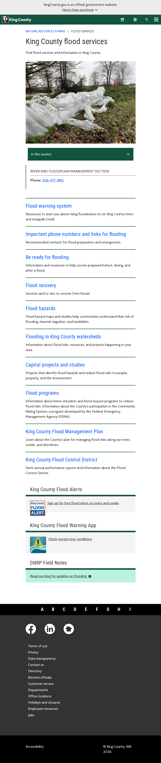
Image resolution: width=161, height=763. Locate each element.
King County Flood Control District (61, 460)
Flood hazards (40, 308)
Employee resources (43, 709)
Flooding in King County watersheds (63, 337)
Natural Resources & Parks (46, 31)
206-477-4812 (53, 180)
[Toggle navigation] (156, 19)
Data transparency (42, 658)
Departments (38, 690)
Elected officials (40, 677)
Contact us (36, 665)
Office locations (40, 696)
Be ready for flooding (47, 257)
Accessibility (35, 746)
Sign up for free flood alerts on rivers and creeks (83, 503)
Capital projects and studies (55, 365)
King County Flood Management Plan (64, 432)
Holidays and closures (44, 702)
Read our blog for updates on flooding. (58, 576)
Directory (35, 671)
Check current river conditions (70, 539)
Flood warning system (49, 206)
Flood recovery (41, 285)
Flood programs (42, 393)
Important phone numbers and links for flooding (76, 234)
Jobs (31, 715)
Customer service (41, 684)
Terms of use (37, 646)
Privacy (33, 652)
